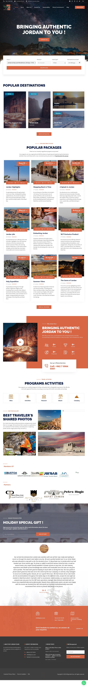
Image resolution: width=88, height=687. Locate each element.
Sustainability (46, 7)
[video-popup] (20, 342)
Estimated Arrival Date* (73, 59)
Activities (28, 400)
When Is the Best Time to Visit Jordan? (53, 647)
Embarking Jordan (40, 233)
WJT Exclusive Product (70, 234)
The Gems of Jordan (69, 280)
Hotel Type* (55, 59)
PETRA (9, 94)
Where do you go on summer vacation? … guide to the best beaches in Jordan (53, 654)
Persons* (39, 59)
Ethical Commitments (58, 7)
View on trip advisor (44, 591)
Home (16, 7)
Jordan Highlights (13, 187)
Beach (60, 400)
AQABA (59, 94)
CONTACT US (44, 39)
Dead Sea (58, 123)
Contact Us (37, 7)
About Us (29, 7)
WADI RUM (33, 94)
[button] (83, 1)
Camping (77, 400)
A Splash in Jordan (67, 187)
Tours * (8, 59)
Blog (68, 7)
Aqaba (56, 103)
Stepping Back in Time (42, 187)
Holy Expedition (12, 281)
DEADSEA (58, 113)
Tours (22, 7)
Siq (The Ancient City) (13, 123)
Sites (11, 400)
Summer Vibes (39, 281)
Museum (44, 400)
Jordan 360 (10, 234)
